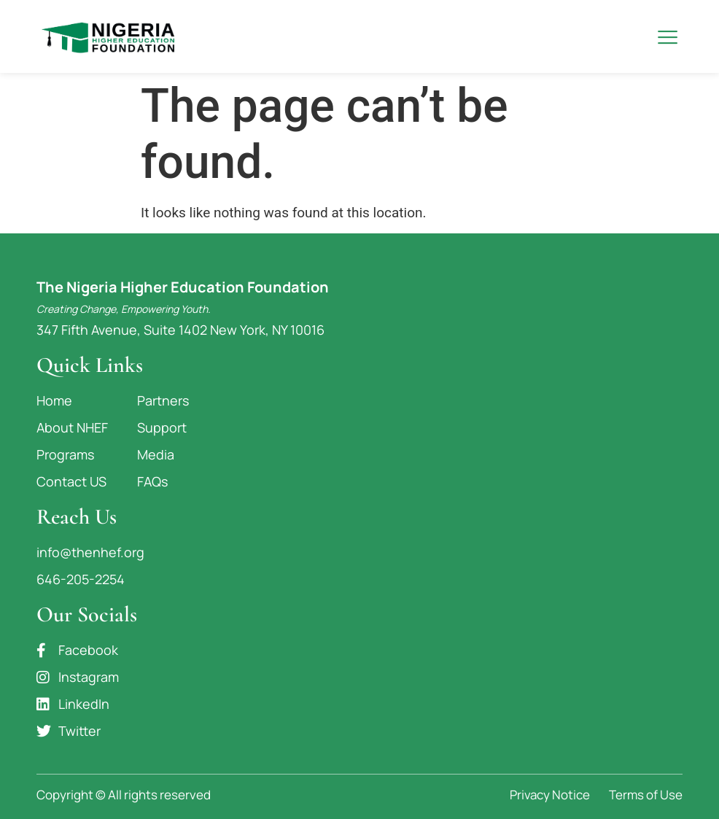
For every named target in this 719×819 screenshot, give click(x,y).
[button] (668, 37)
